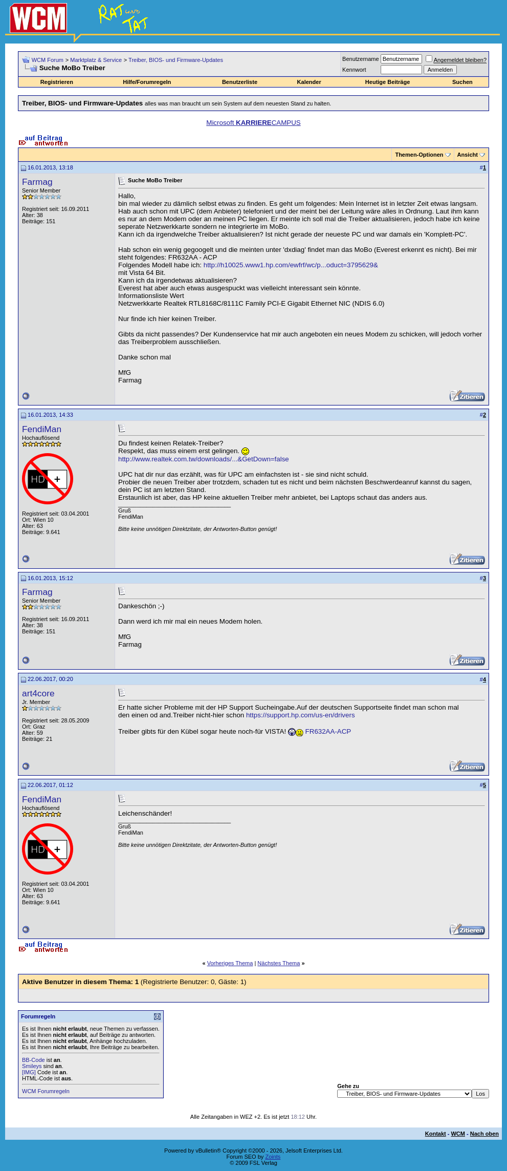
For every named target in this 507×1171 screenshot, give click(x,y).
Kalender (309, 82)
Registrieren (56, 82)
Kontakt (435, 1134)
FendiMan (41, 429)
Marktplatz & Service (96, 60)
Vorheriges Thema (230, 963)
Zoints (272, 1157)
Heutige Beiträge (387, 82)
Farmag (37, 182)
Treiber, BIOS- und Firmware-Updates (175, 60)
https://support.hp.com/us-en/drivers (300, 715)
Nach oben (484, 1134)
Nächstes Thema (278, 963)
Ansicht (467, 155)
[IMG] (29, 1072)
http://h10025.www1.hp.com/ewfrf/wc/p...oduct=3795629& (291, 265)
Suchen (462, 82)
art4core (38, 693)
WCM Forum (47, 60)
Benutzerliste (239, 82)
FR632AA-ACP (328, 731)
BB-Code (33, 1060)
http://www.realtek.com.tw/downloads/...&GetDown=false (203, 459)
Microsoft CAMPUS (253, 122)
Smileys (32, 1066)
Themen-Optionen (419, 155)
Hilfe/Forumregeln (147, 82)
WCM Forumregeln (46, 1091)
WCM (458, 1134)
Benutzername (360, 59)
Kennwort (354, 70)
